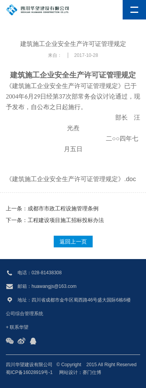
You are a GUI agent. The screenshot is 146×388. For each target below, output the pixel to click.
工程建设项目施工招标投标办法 (66, 220)
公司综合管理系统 (24, 313)
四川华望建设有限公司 (29, 364)
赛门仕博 (92, 372)
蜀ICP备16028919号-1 (29, 372)
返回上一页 (73, 241)
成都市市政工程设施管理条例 (63, 208)
